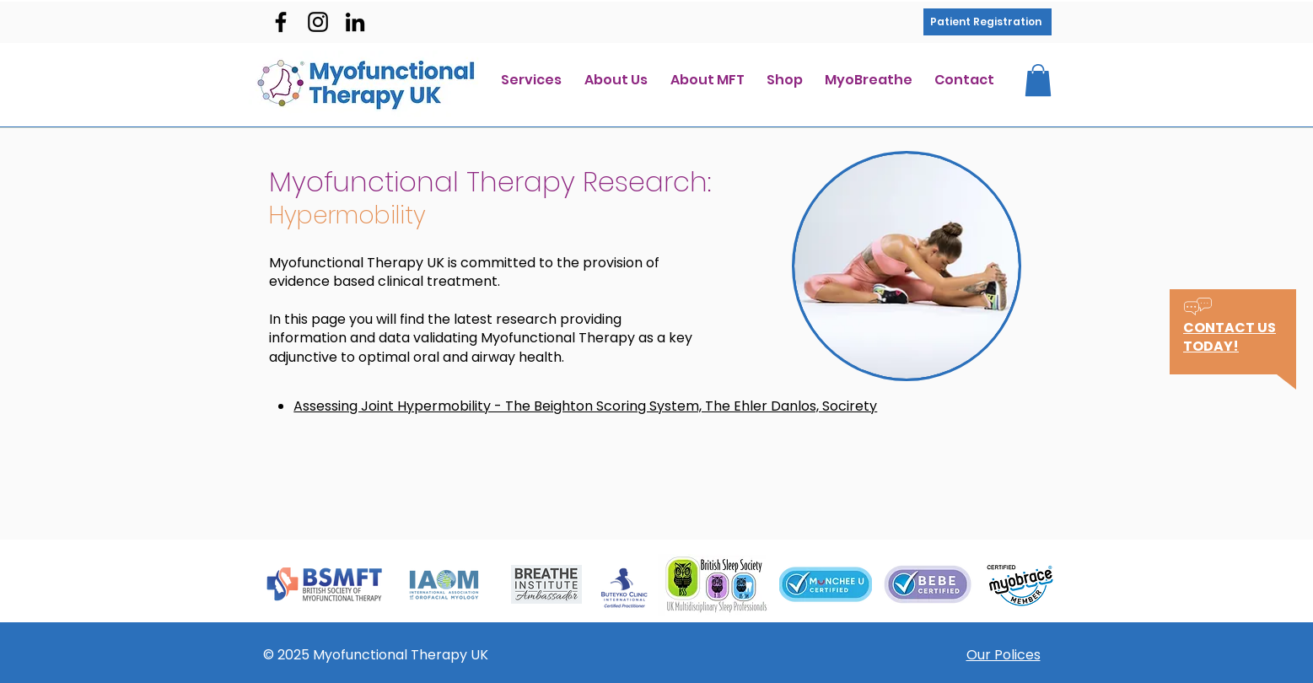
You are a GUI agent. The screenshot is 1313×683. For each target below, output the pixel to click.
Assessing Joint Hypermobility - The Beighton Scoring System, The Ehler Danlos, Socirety (585, 406)
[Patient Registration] (987, 21)
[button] (1038, 80)
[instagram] (317, 21)
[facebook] (280, 21)
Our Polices (1003, 654)
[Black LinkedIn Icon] (355, 21)
